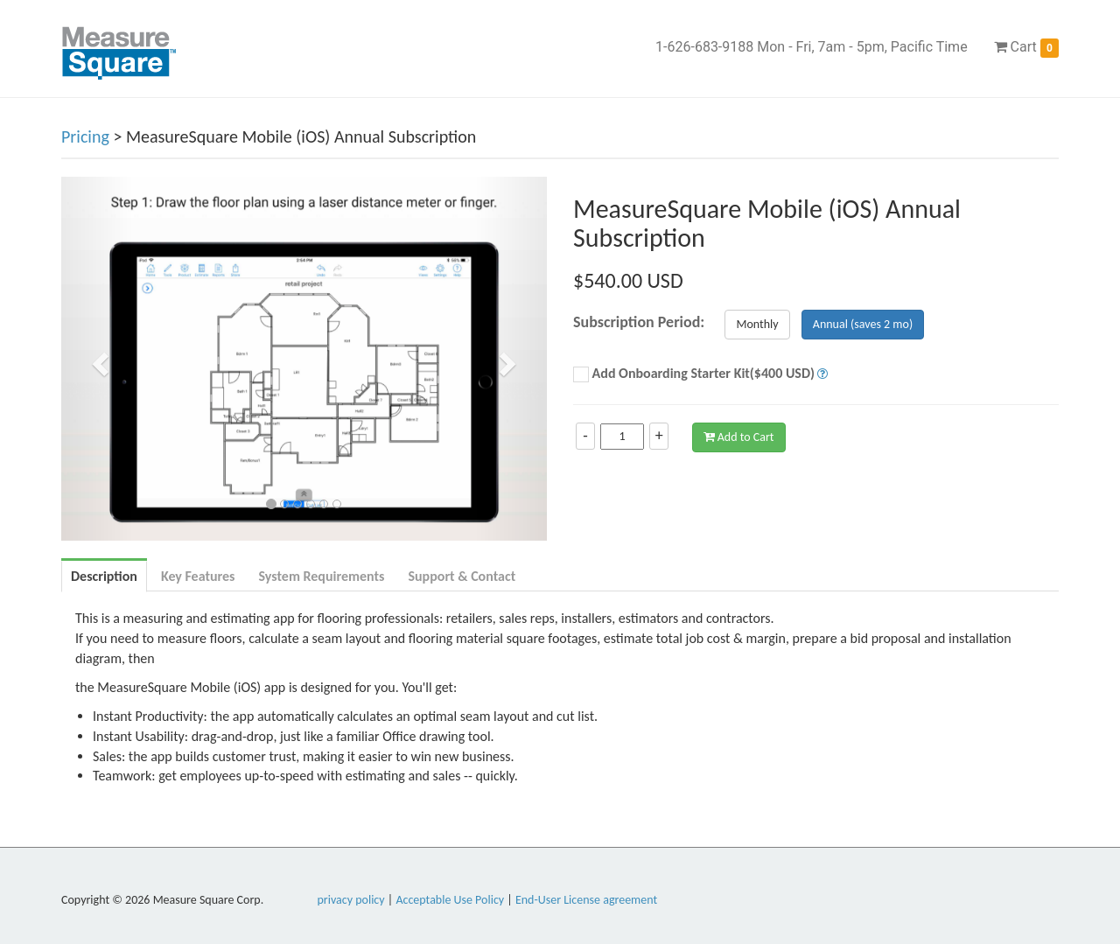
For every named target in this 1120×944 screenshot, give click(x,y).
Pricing (85, 136)
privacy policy (351, 899)
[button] (97, 359)
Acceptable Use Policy (450, 899)
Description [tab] (104, 576)
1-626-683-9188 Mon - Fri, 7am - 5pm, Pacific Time (811, 46)
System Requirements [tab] (321, 576)
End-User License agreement (586, 899)
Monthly (757, 324)
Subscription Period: (638, 322)
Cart (1026, 48)
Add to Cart (739, 437)
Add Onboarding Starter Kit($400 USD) (694, 374)
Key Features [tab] (198, 576)
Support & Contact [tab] (461, 576)
